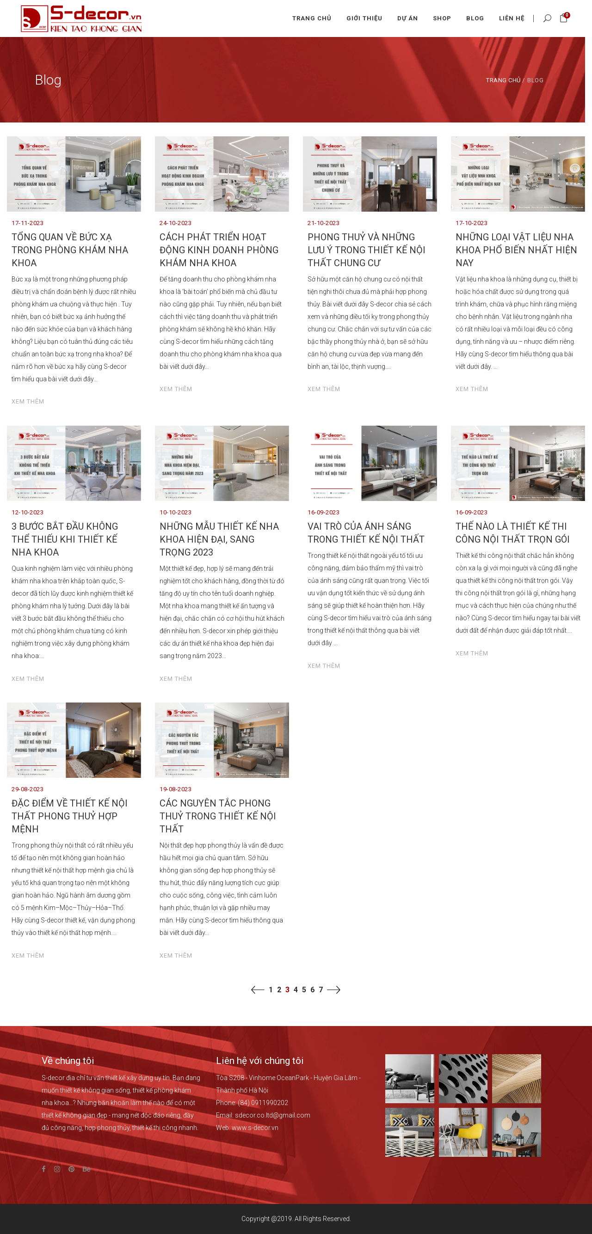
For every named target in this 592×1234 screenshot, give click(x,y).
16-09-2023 (323, 512)
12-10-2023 (27, 512)
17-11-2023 (27, 223)
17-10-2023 (471, 223)
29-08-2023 (27, 789)
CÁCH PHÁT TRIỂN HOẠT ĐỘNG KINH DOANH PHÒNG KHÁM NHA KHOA (219, 250)
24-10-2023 (175, 223)
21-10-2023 (323, 223)
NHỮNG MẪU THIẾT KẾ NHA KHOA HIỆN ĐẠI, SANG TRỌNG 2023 (219, 539)
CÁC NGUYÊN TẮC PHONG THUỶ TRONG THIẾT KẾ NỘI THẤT (218, 816)
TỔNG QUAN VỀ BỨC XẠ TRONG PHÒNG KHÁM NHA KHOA (70, 250)
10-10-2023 (175, 512)
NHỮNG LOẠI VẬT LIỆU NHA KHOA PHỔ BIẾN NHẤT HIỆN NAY (516, 250)
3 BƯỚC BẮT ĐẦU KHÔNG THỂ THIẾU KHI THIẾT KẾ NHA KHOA (65, 539)
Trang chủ (503, 80)
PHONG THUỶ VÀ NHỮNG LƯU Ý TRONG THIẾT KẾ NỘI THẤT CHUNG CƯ (367, 250)
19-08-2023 (175, 789)
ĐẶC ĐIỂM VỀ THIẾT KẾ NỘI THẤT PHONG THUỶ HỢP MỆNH (70, 816)
